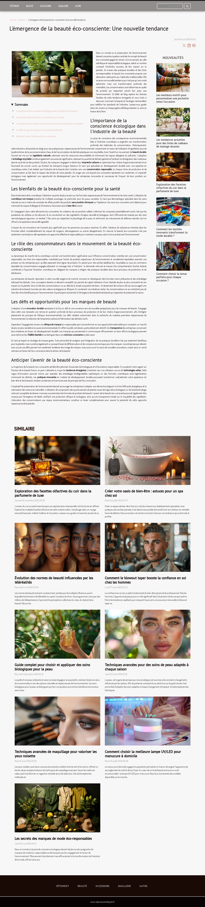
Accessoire (45, 6)
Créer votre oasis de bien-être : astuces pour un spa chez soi (144, 493)
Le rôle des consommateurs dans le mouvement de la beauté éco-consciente (49, 123)
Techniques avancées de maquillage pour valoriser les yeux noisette (56, 753)
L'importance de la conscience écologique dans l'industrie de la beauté (46, 111)
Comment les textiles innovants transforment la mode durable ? (171, 232)
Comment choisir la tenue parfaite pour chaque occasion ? (171, 277)
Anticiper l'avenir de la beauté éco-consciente (36, 136)
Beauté (29, 6)
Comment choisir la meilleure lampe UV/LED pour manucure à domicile (143, 753)
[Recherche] (170, 6)
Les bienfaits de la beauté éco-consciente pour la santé (40, 117)
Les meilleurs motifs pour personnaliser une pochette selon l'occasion (172, 98)
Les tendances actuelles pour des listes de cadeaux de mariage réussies (172, 143)
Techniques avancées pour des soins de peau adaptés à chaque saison (146, 667)
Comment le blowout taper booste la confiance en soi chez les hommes (145, 580)
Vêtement (14, 6)
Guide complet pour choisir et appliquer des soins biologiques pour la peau (52, 667)
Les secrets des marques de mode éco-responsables (53, 838)
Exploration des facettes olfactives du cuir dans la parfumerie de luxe (171, 188)
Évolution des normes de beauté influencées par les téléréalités (54, 580)
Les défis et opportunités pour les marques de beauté (39, 129)
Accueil (12, 19)
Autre (78, 6)
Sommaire (21, 104)
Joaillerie (63, 6)
